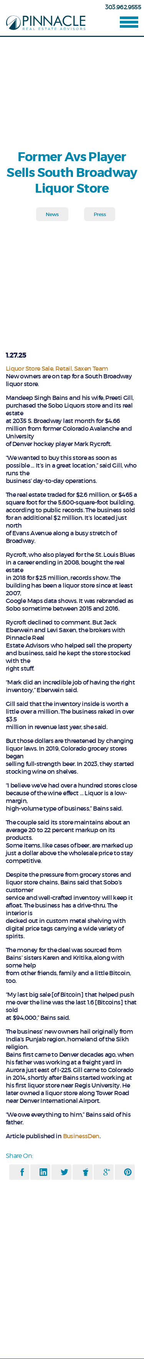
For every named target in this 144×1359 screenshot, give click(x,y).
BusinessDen (80, 1136)
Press (100, 214)
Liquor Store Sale (29, 368)
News (52, 214)
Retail (63, 368)
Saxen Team (91, 368)
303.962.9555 (123, 7)
